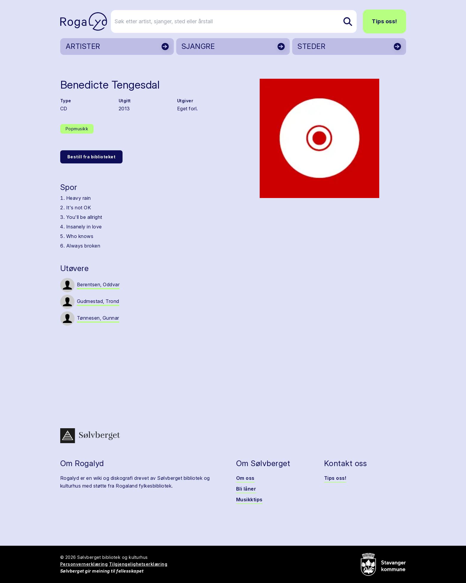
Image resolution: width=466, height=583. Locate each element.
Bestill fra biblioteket (91, 156)
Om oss (245, 478)
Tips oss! (384, 21)
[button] (320, 138)
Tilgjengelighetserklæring (138, 564)
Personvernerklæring (84, 564)
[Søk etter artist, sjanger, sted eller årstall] (235, 21)
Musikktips (249, 499)
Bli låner (246, 489)
